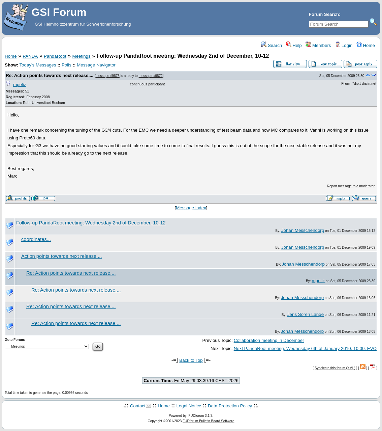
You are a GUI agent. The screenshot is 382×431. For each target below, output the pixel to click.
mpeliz (19, 84)
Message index (191, 207)
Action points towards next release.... (61, 256)
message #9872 (151, 76)
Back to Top (190, 360)
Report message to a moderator (351, 186)
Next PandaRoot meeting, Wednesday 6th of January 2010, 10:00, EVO (305, 348)
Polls (66, 65)
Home (365, 45)
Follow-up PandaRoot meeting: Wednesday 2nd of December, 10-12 (91, 222)
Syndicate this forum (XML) (335, 368)
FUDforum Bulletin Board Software (208, 421)
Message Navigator (96, 65)
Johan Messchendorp (302, 230)
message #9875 (108, 76)
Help (294, 45)
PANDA (30, 56)
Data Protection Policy (230, 405)
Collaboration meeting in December (269, 340)
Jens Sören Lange (305, 314)
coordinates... (36, 239)
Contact (138, 405)
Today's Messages (37, 65)
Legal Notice (188, 405)
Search (271, 45)
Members (318, 45)
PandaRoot (55, 56)
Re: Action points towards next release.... (49, 75)
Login (343, 45)
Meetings (81, 56)
